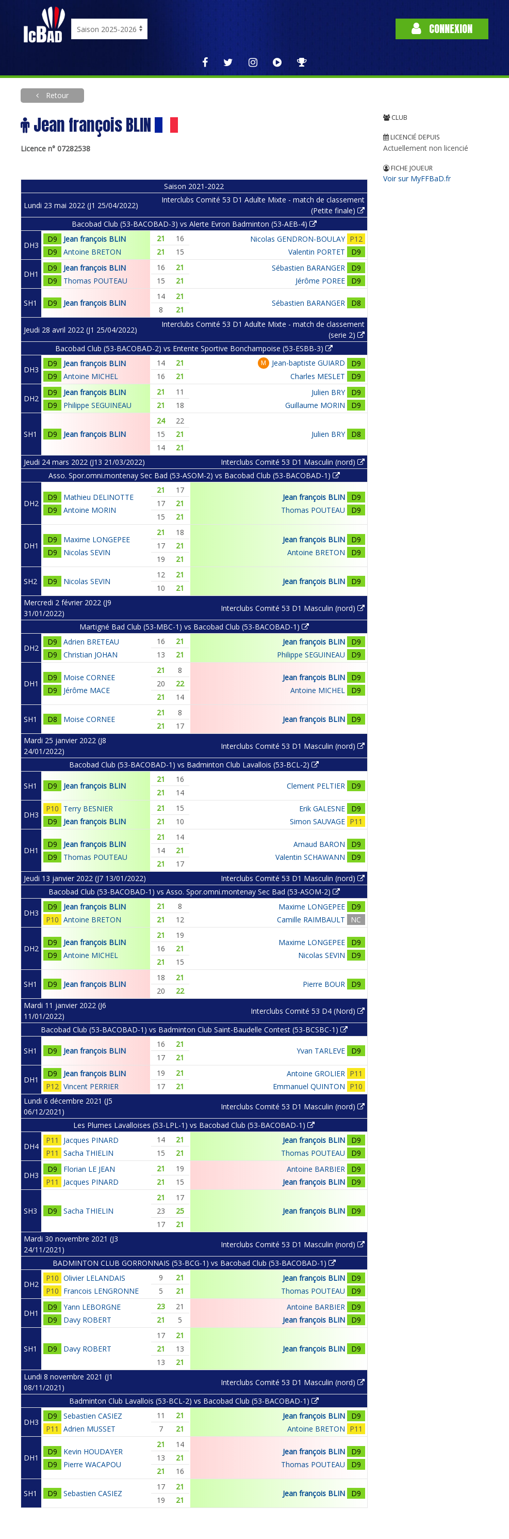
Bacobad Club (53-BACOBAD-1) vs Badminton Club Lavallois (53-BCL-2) (194, 765)
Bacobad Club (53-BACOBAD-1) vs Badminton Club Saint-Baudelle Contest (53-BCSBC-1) (194, 1029)
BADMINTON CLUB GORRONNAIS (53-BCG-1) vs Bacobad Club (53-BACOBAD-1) (194, 1263)
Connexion (442, 29)
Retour (56, 95)
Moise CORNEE (89, 677)
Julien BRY (328, 392)
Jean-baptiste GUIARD (308, 363)
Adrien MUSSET (89, 1429)
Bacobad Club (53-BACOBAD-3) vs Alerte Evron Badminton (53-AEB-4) (194, 224)
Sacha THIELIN (88, 1153)
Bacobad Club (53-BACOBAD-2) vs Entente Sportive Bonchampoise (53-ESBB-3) (194, 348)
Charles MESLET (317, 376)
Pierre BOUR (324, 984)
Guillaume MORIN (315, 405)
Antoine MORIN (89, 510)
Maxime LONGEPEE (96, 539)
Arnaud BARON (319, 844)
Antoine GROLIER (316, 1073)
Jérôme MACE (86, 690)
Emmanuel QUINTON (309, 1086)
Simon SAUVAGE (317, 821)
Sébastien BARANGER (308, 268)
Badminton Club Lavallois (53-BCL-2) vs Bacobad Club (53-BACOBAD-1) (194, 1401)
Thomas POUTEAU (95, 281)
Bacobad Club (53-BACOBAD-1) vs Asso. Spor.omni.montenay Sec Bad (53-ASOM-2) (194, 892)
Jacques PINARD (91, 1140)
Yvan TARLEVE (321, 1051)
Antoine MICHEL (90, 376)
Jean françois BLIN (94, 239)
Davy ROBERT (87, 1320)
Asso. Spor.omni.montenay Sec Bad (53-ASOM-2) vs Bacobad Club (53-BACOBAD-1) (194, 475)
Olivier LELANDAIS (94, 1278)
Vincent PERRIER (91, 1086)
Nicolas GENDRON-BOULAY (297, 239)
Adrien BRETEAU (91, 642)
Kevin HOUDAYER (93, 1451)
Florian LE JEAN (89, 1169)
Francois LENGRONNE (101, 1291)
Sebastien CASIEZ (92, 1416)
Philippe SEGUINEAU (97, 405)
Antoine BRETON (92, 252)
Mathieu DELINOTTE (98, 497)
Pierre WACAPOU (92, 1464)
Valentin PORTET (316, 252)
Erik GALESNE (322, 808)
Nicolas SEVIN (86, 552)
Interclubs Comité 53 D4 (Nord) (308, 1011)
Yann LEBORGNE (92, 1307)
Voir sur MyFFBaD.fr (417, 178)
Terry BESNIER (88, 808)
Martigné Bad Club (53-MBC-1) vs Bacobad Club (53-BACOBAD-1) (194, 627)
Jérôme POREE (320, 281)
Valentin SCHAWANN (310, 857)
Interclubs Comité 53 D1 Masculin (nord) (293, 462)
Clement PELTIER (316, 786)
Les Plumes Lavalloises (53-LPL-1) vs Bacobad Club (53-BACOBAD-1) (194, 1125)
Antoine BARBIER (316, 1169)
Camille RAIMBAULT (311, 919)
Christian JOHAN (90, 654)
